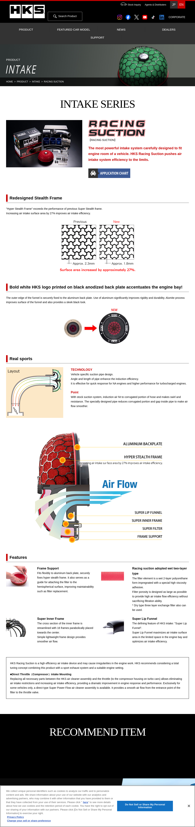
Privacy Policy (15, 817)
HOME (9, 81)
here (85, 802)
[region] (97, 806)
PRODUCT (26, 29)
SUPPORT (97, 37)
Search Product (65, 16)
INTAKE (36, 81)
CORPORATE (177, 17)
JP (174, 4)
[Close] (189, 806)
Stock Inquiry (129, 4)
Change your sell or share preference (29, 820)
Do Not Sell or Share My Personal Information (145, 806)
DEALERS (168, 29)
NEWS (121, 29)
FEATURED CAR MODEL (73, 29)
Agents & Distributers (155, 4)
